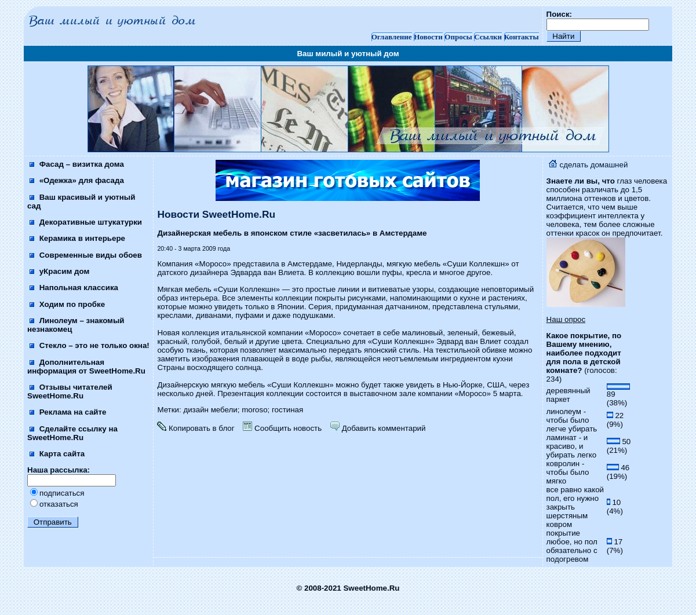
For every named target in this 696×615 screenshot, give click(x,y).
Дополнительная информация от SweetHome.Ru (86, 366)
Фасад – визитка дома (77, 164)
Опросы (458, 36)
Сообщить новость (282, 428)
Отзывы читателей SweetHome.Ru (69, 391)
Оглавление (391, 36)
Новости (428, 36)
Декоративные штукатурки (86, 222)
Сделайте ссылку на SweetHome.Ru (72, 433)
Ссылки (488, 36)
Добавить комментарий (377, 428)
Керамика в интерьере (77, 238)
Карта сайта (57, 453)
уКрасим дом (59, 271)
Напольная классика (74, 287)
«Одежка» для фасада (77, 180)
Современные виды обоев (86, 255)
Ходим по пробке (67, 304)
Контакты (521, 36)
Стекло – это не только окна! (90, 345)
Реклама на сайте (68, 412)
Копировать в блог (195, 428)
